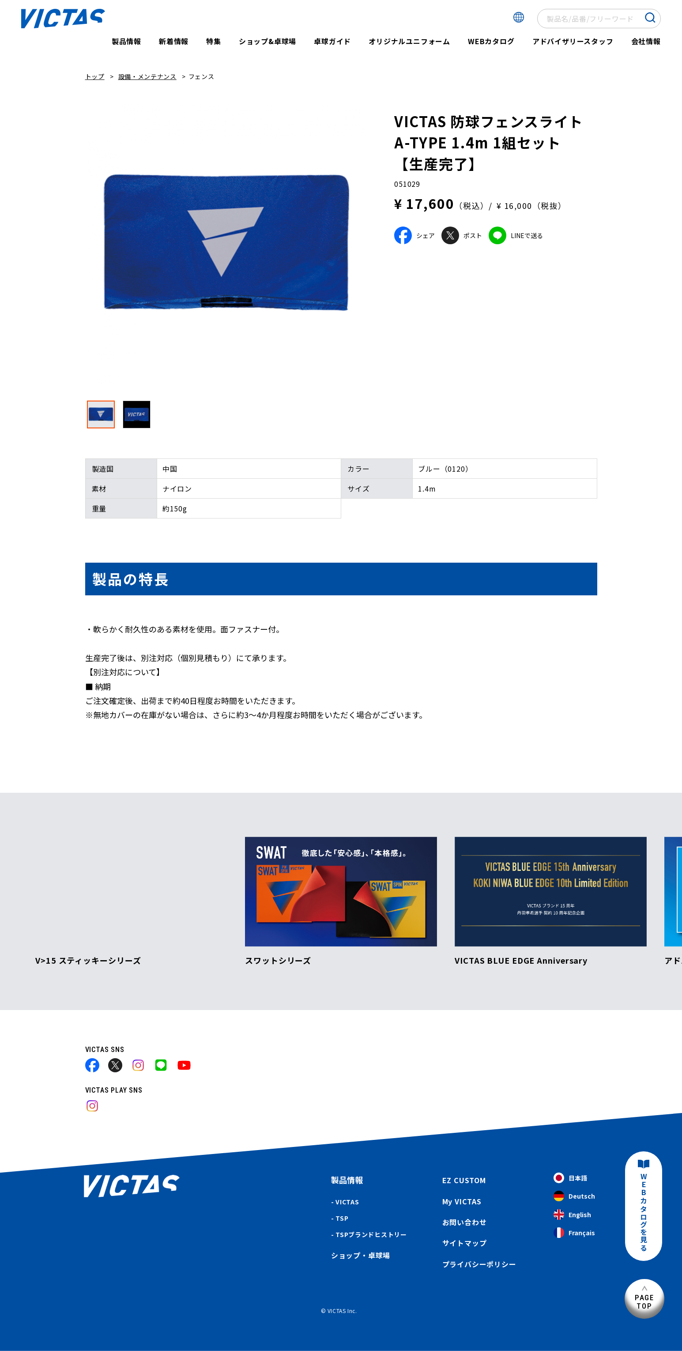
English (572, 1214)
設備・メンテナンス (147, 76)
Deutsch (574, 1196)
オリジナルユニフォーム (409, 41)
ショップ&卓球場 (267, 41)
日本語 (570, 1178)
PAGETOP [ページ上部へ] (644, 1301)
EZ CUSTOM (464, 1180)
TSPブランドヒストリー (371, 1234)
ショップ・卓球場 (360, 1255)
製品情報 (126, 41)
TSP (341, 1218)
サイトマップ (464, 1242)
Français (574, 1232)
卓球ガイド (332, 41)
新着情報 (173, 41)
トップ (95, 76)
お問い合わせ (464, 1222)
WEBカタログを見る (643, 1212)
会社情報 (646, 41)
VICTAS (347, 1201)
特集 (213, 41)
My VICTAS (462, 1201)
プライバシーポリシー (479, 1264)
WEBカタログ (491, 41)
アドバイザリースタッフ (573, 41)
